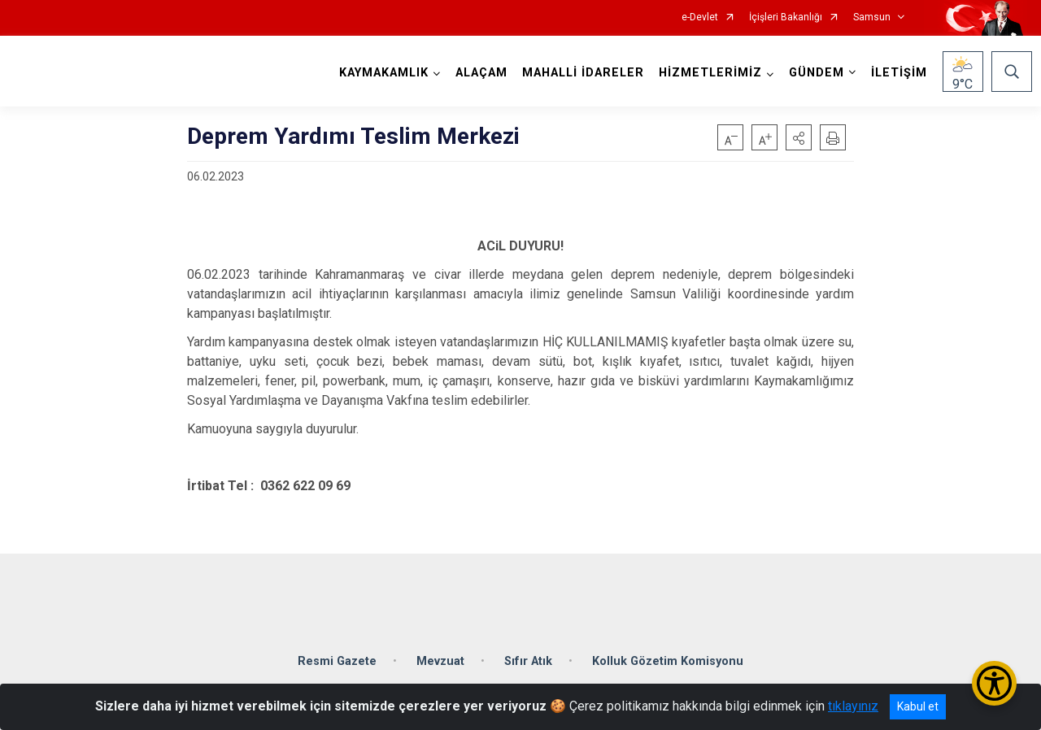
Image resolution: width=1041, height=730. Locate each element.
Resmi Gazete (337, 645)
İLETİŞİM (894, 73)
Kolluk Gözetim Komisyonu (667, 645)
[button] (799, 137)
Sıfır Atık (528, 645)
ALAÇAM (477, 73)
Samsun (872, 17)
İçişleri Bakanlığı (785, 17)
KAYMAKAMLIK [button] (379, 73)
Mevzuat (440, 645)
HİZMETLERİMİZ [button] (705, 73)
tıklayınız (853, 706)
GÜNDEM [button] (811, 73)
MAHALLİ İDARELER (578, 73)
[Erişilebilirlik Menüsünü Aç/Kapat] (994, 683)
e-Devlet (700, 17)
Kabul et (918, 706)
